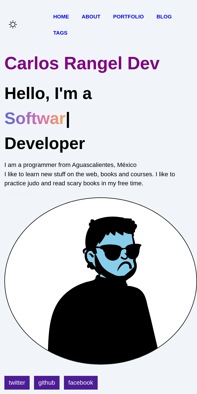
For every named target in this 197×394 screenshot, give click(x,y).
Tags (60, 33)
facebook (80, 382)
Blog (163, 17)
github (46, 382)
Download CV (18, 193)
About (91, 17)
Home (61, 17)
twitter (17, 382)
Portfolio (128, 17)
